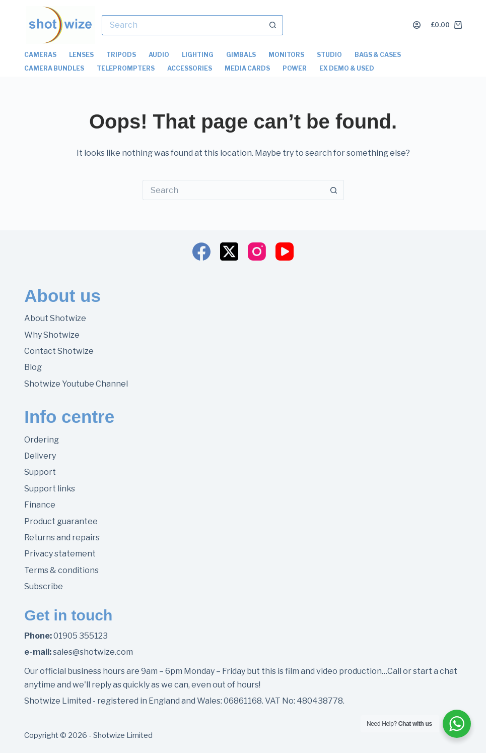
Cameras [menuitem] (40, 54)
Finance (39, 505)
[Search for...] (182, 25)
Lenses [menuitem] (81, 54)
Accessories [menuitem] (189, 68)
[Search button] (273, 25)
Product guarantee (61, 521)
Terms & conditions (61, 570)
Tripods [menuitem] (121, 54)
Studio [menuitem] (329, 54)
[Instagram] (257, 251)
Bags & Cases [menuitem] (378, 54)
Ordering (41, 440)
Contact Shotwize (59, 351)
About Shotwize (55, 318)
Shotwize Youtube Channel (76, 384)
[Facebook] (201, 251)
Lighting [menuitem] (198, 54)
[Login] (417, 25)
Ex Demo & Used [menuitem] (346, 68)
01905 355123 (80, 636)
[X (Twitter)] (229, 251)
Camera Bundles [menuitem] (54, 68)
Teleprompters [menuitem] (126, 68)
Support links (49, 488)
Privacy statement (60, 553)
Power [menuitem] (295, 68)
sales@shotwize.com (93, 652)
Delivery (40, 456)
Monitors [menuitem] (286, 54)
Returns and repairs (62, 537)
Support (40, 472)
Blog (33, 367)
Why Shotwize (52, 335)
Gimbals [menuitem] (241, 54)
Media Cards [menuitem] (247, 68)
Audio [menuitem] (159, 54)
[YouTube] (284, 251)
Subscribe (43, 586)
